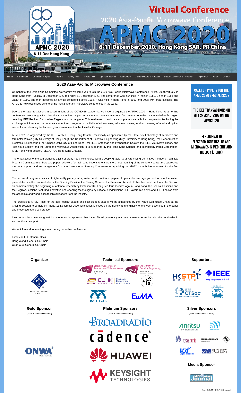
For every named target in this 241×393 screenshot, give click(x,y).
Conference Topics (41, 77)
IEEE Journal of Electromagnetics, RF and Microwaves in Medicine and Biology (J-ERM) (211, 147)
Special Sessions (108, 77)
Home (10, 77)
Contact (226, 77)
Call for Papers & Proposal (147, 77)
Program (58, 77)
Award (215, 77)
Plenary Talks (73, 77)
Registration (202, 77)
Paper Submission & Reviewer (178, 77)
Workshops (125, 77)
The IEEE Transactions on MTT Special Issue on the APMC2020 (211, 118)
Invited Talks (89, 77)
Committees (22, 77)
